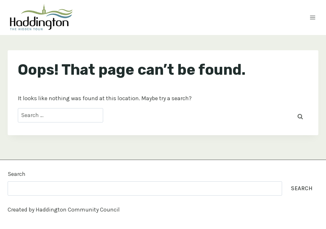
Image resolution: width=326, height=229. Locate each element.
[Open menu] (312, 17)
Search (16, 173)
